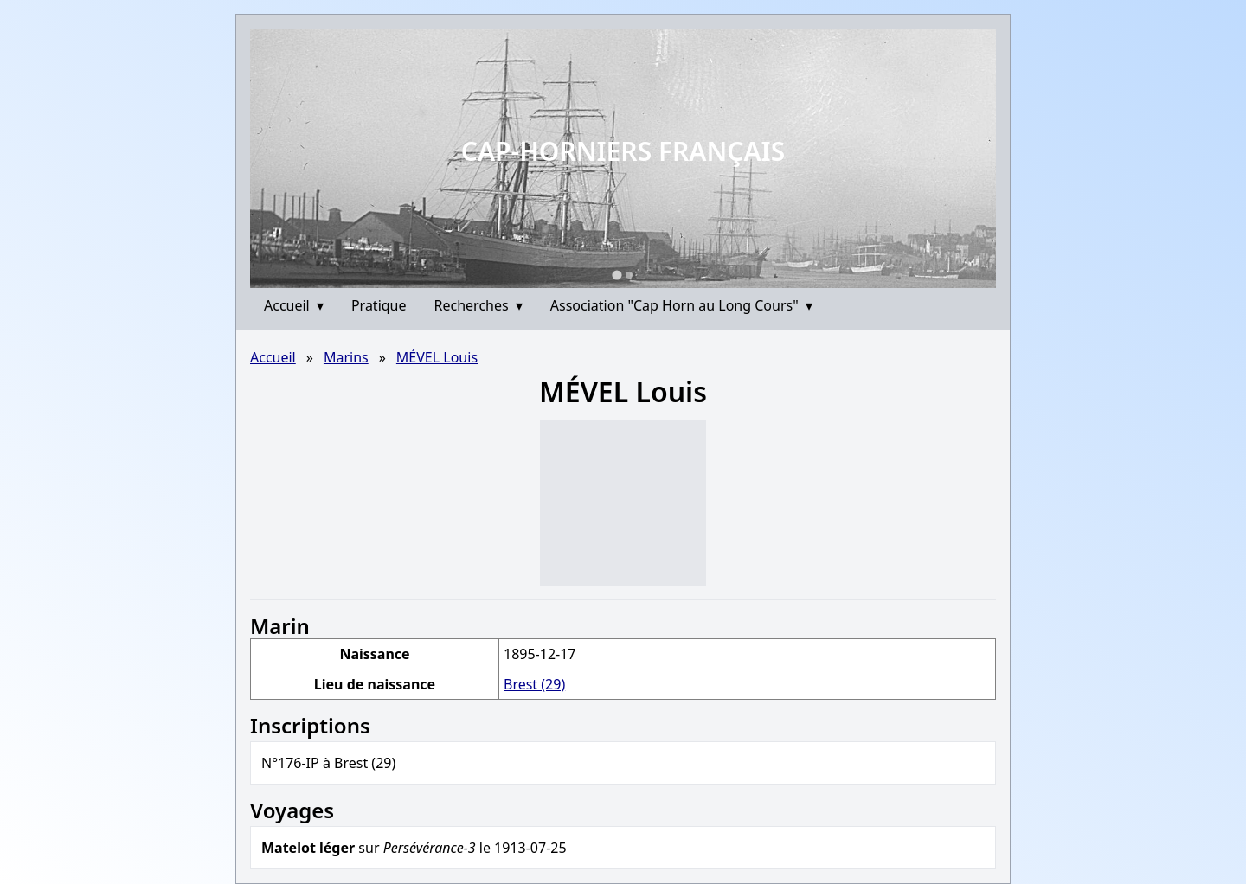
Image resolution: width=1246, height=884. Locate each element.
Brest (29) (534, 684)
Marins (346, 357)
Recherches (478, 305)
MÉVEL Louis (437, 357)
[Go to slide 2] (629, 275)
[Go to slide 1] (616, 274)
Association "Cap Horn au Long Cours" (681, 305)
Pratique (379, 305)
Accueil (294, 305)
